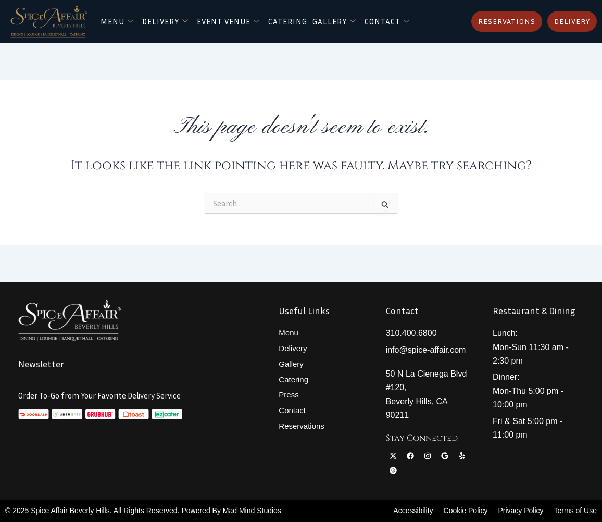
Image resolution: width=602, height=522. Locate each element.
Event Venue (253, 17)
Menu (132, 17)
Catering (319, 17)
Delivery (184, 17)
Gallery (370, 17)
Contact (255, 30)
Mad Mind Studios (252, 510)
